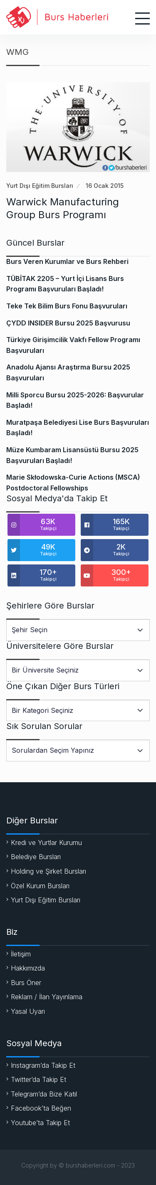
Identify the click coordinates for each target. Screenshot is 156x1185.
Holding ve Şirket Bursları (48, 871)
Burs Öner (26, 982)
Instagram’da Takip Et (43, 1065)
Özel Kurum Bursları (40, 886)
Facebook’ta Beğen (41, 1108)
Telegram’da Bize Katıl (44, 1094)
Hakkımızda (28, 968)
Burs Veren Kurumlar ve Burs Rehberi (67, 261)
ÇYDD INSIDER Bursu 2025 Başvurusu (68, 323)
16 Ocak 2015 (105, 185)
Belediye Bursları (36, 856)
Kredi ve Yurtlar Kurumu (46, 842)
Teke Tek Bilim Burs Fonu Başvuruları (66, 306)
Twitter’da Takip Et (38, 1079)
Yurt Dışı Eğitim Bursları (39, 185)
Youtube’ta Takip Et (40, 1122)
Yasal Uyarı (28, 1011)
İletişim (21, 954)
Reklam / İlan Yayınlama (46, 997)
